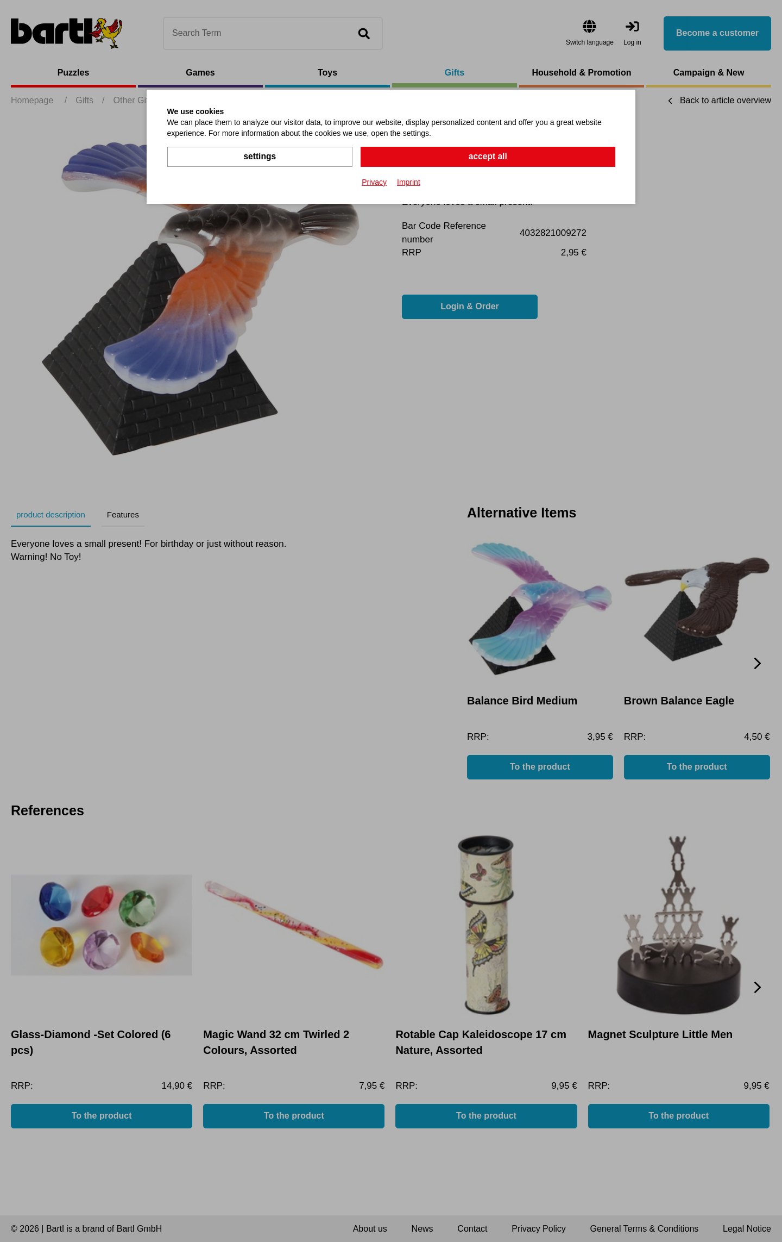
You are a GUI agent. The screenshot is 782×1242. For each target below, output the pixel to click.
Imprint (408, 181)
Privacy (374, 181)
